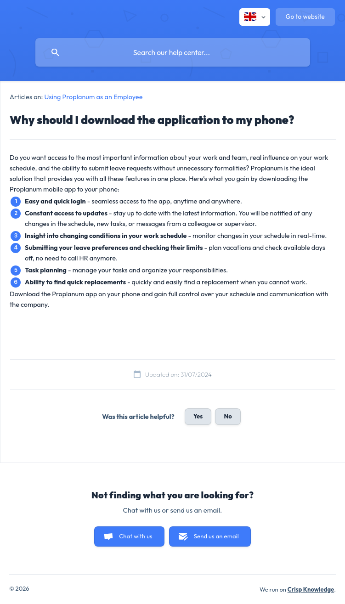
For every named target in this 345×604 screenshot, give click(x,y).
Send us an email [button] (216, 536)
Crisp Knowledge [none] (311, 589)
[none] (254, 17)
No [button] (228, 416)
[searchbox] (172, 52)
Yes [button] (198, 416)
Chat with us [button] (136, 536)
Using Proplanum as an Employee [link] (94, 97)
